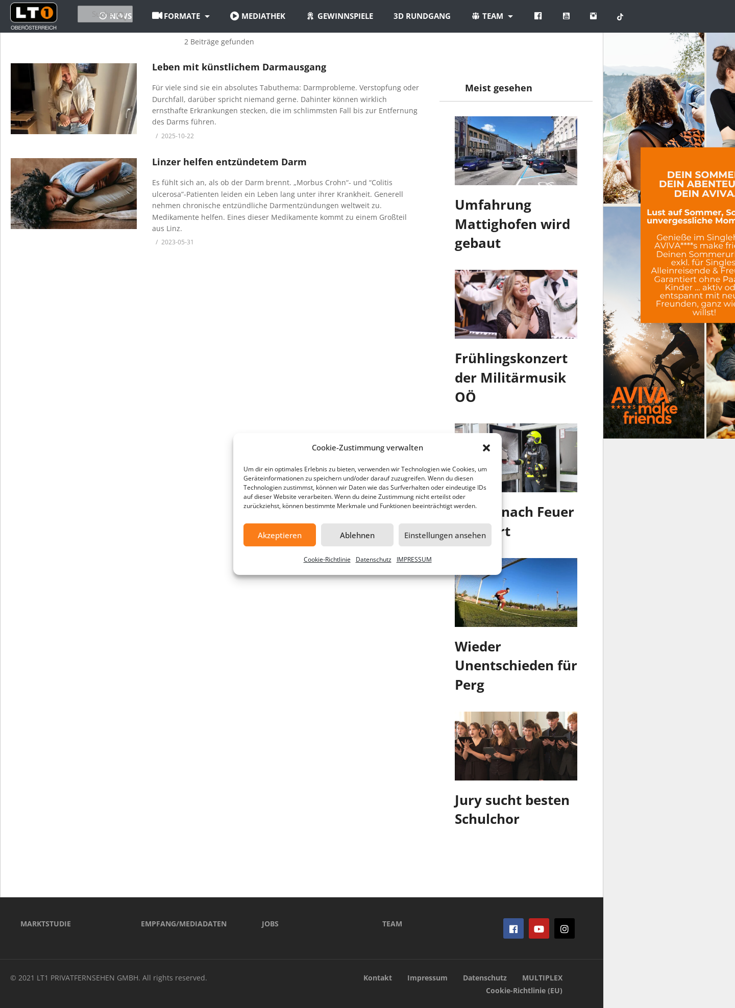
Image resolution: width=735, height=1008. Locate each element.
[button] (486, 448)
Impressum (427, 977)
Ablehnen (357, 535)
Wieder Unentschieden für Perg (516, 665)
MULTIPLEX (542, 977)
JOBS (270, 923)
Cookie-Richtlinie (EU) (524, 990)
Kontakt (377, 977)
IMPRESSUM (414, 559)
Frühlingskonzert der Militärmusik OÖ (511, 377)
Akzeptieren (280, 535)
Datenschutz (373, 559)
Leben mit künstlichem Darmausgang (239, 67)
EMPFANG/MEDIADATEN (184, 923)
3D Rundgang (478, 16)
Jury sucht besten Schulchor (512, 809)
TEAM (392, 923)
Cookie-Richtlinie (327, 559)
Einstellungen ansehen (445, 535)
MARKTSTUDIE (45, 923)
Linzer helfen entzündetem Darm (229, 162)
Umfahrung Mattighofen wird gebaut (512, 223)
